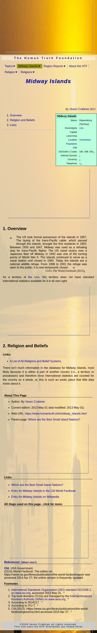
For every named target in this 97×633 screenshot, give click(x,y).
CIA (6, 568)
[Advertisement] (48, 27)
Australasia (84, 139)
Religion (10, 72)
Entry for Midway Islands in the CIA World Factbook (43, 490)
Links (13, 125)
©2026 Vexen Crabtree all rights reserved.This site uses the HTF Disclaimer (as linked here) (48, 625)
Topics (9, 66)
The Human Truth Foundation (48, 58)
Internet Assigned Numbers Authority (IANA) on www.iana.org (51, 598)
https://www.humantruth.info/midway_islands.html (56, 413)
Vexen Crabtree (79, 109)
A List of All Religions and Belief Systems (35, 361)
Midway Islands (28, 66)
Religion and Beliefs (22, 120)
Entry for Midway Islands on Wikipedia (35, 496)
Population (71, 143)
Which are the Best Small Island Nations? (54, 419)
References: (20, 562)
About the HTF (78, 66)
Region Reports (53, 66)
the (33, 277)
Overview (16, 115)
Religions (26, 72)
